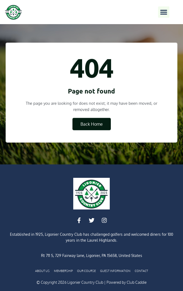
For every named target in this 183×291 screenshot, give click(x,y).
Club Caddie (137, 282)
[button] (163, 12)
